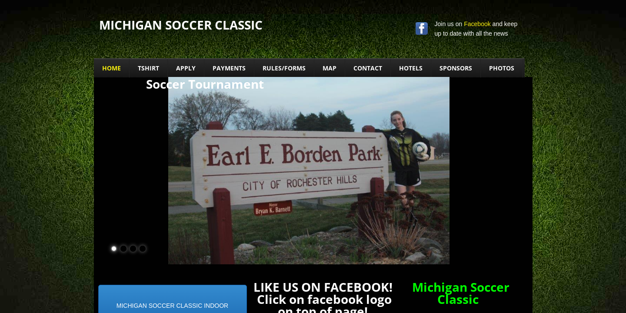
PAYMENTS (229, 68)
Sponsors (456, 68)
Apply (186, 68)
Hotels (411, 68)
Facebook (477, 23)
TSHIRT (148, 68)
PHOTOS (501, 68)
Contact (367, 68)
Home (111, 68)
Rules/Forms (284, 68)
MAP (329, 68)
